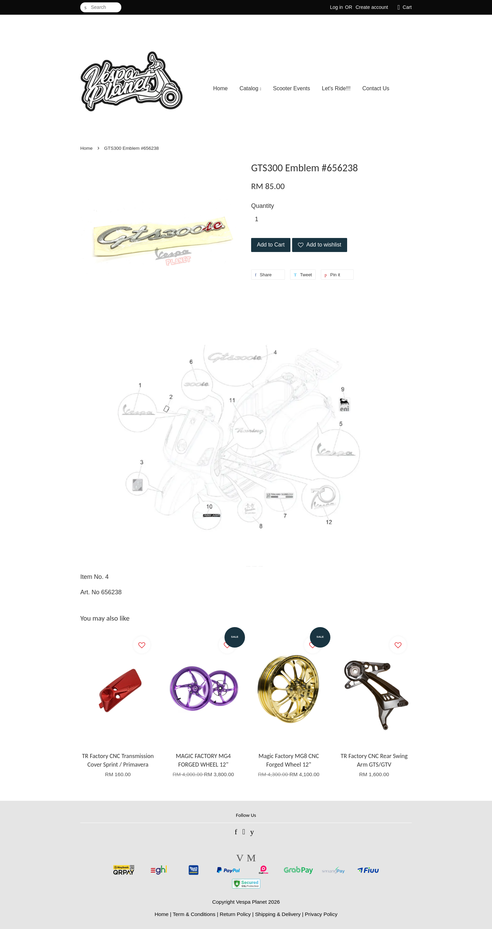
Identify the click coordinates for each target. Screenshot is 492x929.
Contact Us (375, 88)
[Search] (100, 7)
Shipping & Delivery (278, 914)
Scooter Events (291, 88)
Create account (372, 7)
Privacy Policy (321, 914)
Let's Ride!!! (336, 88)
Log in (336, 7)
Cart (407, 7)
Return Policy (235, 914)
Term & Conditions (194, 914)
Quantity (262, 205)
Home (220, 88)
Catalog (250, 88)
